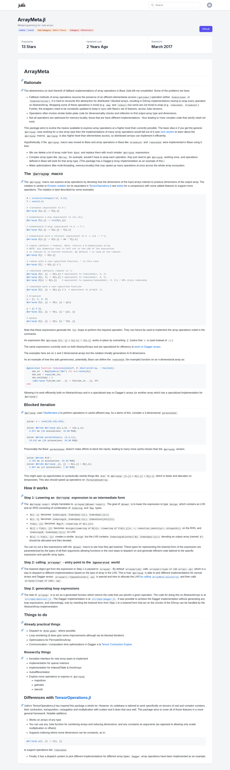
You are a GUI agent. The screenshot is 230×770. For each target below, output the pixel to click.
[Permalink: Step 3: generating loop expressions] (22, 594)
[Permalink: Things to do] (22, 622)
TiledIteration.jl (51, 412)
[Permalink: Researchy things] (22, 658)
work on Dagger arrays (147, 346)
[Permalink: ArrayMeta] (22, 80)
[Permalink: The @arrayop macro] (22, 181)
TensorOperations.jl (100, 185)
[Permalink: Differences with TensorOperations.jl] (22, 705)
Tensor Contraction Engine (117, 644)
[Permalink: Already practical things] (22, 630)
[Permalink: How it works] (22, 495)
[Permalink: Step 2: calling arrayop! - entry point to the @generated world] (22, 568)
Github (206, 29)
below (120, 185)
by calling (160, 576)
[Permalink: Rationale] (22, 90)
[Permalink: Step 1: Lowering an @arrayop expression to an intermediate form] (22, 503)
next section (167, 131)
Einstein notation (56, 185)
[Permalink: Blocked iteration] (22, 412)
